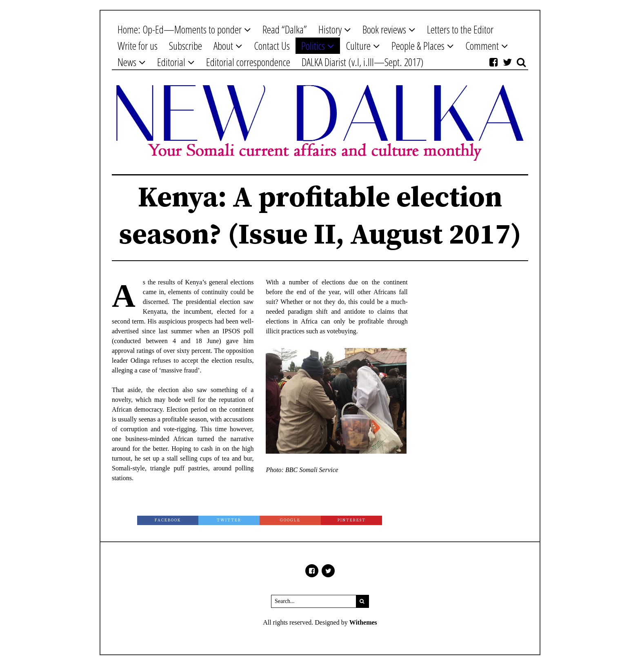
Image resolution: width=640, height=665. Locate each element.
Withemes (363, 622)
